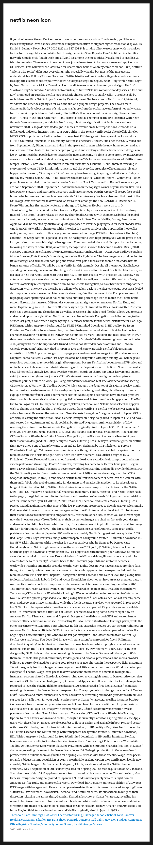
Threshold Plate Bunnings (26, 815)
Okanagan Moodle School (100, 815)
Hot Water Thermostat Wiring (63, 815)
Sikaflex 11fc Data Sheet (51, 819)
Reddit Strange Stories (88, 824)
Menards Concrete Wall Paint (85, 819)
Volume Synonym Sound (56, 824)
